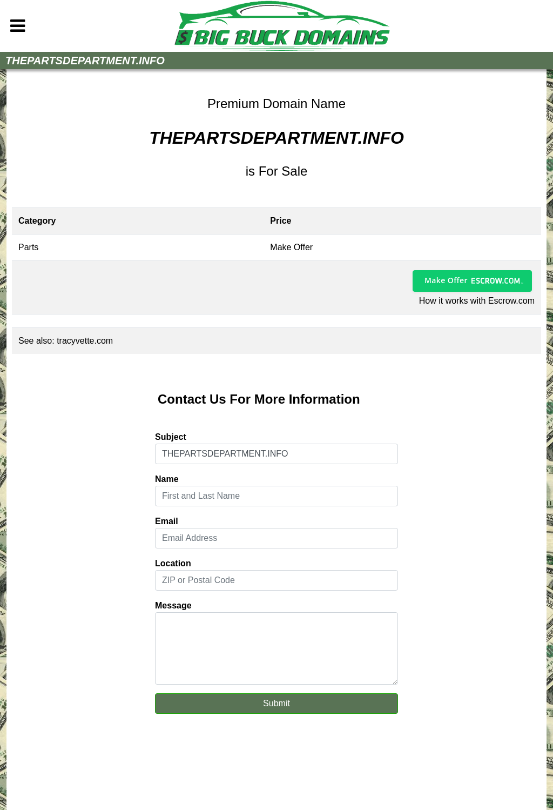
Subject (170, 436)
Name (167, 479)
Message (173, 605)
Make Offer (446, 280)
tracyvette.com (85, 340)
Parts (28, 247)
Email (166, 521)
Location (173, 563)
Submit (276, 703)
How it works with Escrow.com (477, 300)
